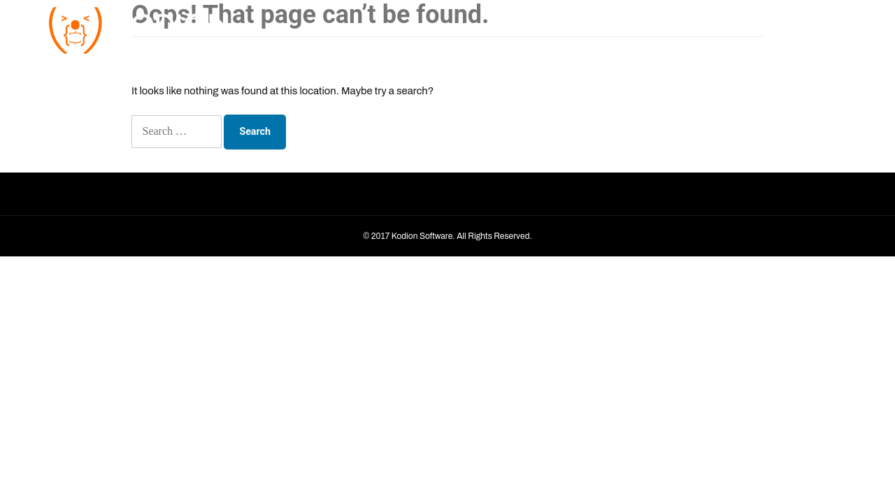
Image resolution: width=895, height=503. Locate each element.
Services (704, 28)
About (657, 28)
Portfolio (756, 28)
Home (616, 28)
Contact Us (814, 28)
